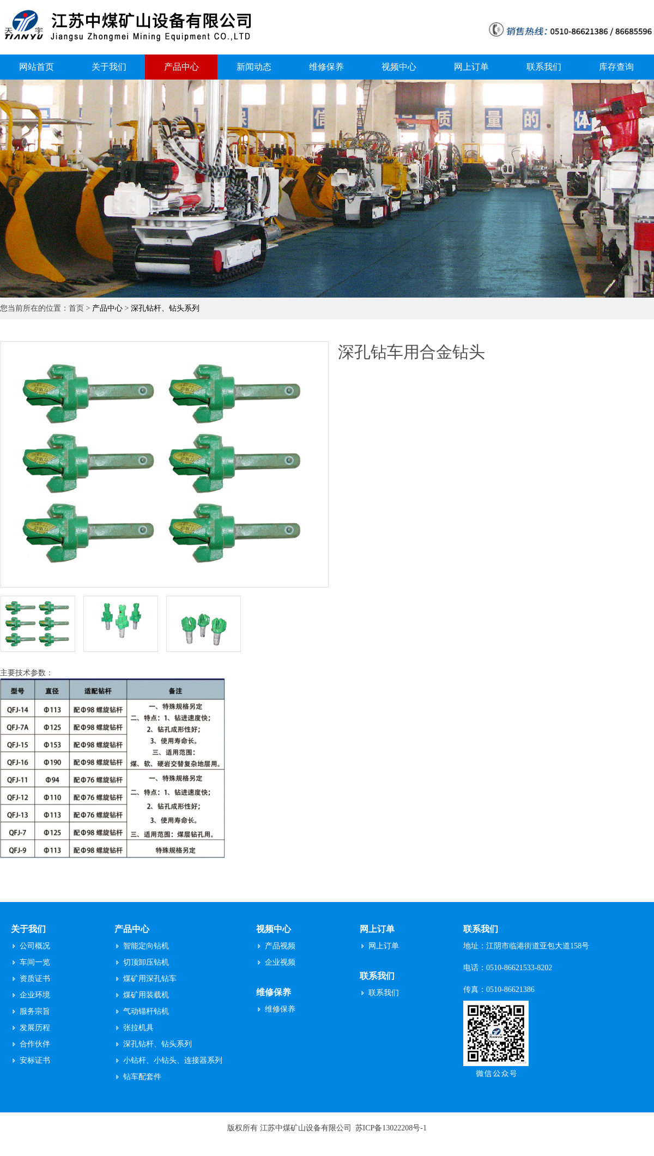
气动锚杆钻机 (146, 1011)
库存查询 (616, 66)
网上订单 (471, 66)
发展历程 (35, 1028)
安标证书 (35, 1060)
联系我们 (543, 66)
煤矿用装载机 (146, 995)
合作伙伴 (35, 1044)
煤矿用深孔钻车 (150, 979)
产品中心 (181, 66)
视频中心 (399, 66)
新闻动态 (254, 66)
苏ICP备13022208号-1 (391, 1128)
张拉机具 (138, 1028)
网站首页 (36, 66)
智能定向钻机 (146, 946)
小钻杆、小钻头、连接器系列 (172, 1060)
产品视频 (280, 946)
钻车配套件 (142, 1077)
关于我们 (109, 66)
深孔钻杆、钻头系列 (165, 308)
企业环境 (35, 995)
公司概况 (35, 946)
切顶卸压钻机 (146, 962)
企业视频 (280, 962)
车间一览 (35, 962)
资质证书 (35, 979)
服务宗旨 (35, 1011)
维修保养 (326, 66)
